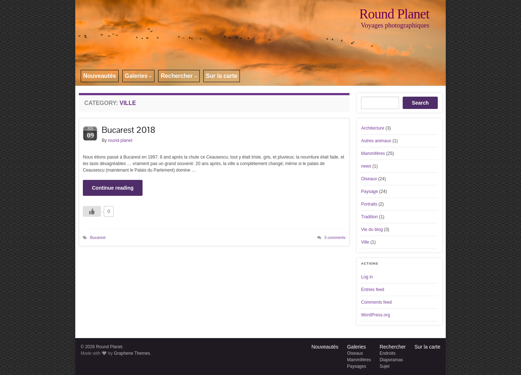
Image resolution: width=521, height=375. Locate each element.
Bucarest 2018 (128, 129)
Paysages (356, 366)
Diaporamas (391, 359)
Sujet (384, 366)
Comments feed (376, 302)
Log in (367, 276)
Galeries (138, 76)
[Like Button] (92, 211)
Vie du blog (372, 229)
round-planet (120, 140)
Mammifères (373, 153)
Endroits (387, 353)
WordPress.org (375, 314)
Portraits (369, 204)
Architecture (372, 128)
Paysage (369, 191)
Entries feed (372, 289)
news (366, 166)
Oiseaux (369, 178)
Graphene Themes (132, 353)
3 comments (335, 237)
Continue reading (113, 188)
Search (420, 103)
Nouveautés (99, 76)
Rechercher (179, 76)
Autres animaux (376, 140)
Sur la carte (221, 76)
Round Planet (394, 13)
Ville (365, 242)
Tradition (369, 216)
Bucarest (98, 237)
